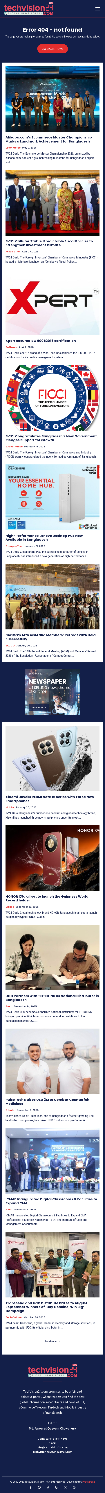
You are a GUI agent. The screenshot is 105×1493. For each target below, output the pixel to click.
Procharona (88, 1481)
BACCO (10, 645)
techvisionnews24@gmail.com (52, 1451)
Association (13, 251)
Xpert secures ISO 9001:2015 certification (41, 340)
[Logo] (52, 1370)
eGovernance (14, 446)
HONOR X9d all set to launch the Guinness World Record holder (47, 898)
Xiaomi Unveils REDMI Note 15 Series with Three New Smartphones (50, 799)
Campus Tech (14, 546)
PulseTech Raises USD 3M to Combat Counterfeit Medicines (48, 1101)
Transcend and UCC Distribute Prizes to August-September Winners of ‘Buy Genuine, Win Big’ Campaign (47, 1307)
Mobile (10, 807)
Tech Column (14, 1317)
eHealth (10, 1110)
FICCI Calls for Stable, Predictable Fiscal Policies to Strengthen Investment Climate (49, 243)
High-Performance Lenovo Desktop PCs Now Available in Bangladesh (44, 537)
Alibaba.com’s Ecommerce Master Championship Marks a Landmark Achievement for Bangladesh (49, 139)
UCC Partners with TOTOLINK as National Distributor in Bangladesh (52, 998)
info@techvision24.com (52, 1447)
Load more (52, 1341)
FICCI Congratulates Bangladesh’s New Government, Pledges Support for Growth (52, 438)
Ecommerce (13, 147)
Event (9, 1006)
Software (11, 347)
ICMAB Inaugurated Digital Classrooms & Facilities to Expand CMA (51, 1201)
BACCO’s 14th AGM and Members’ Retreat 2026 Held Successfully (51, 637)
